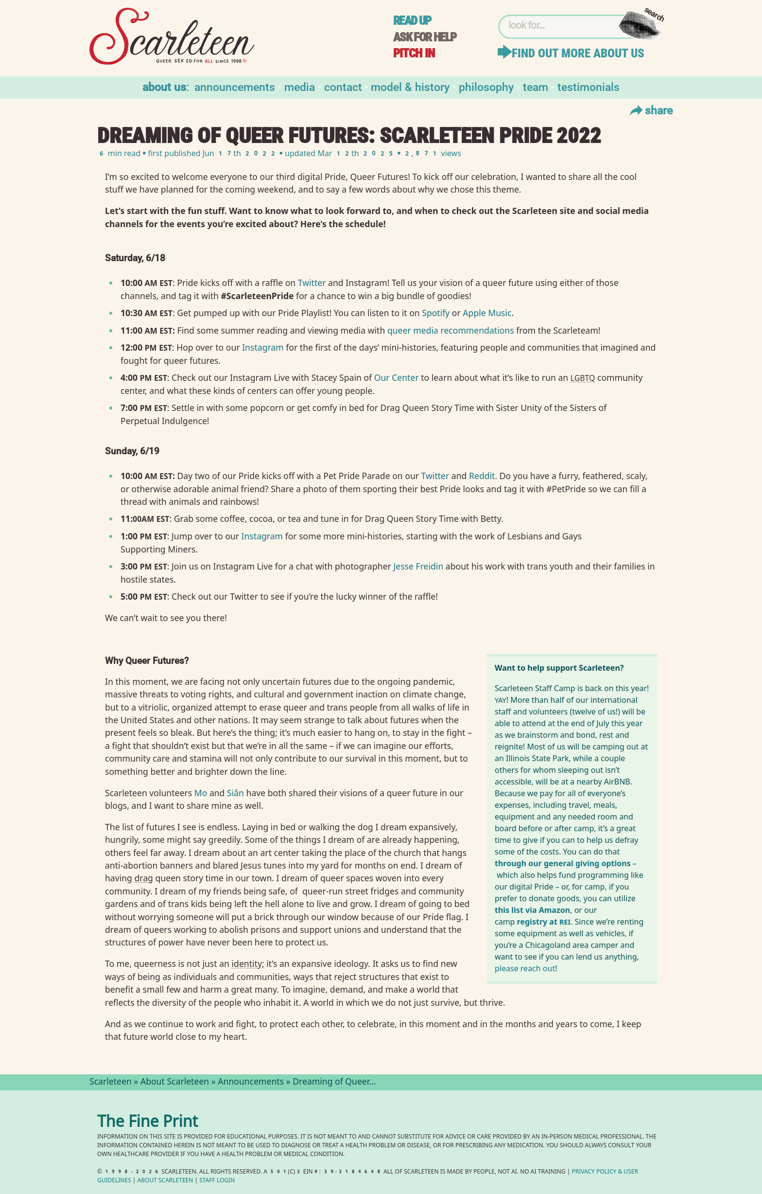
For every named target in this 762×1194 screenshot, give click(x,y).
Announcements (234, 86)
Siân (235, 793)
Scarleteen (110, 1082)
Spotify (436, 312)
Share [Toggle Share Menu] (650, 110)
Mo (201, 793)
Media (299, 86)
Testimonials (588, 86)
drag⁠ (144, 878)
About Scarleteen (174, 1082)
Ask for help (424, 37)
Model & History (410, 86)
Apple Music (487, 312)
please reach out (525, 968)
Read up (412, 21)
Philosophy (486, 86)
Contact (343, 86)
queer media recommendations (450, 330)
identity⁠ (247, 963)
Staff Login (217, 1181)
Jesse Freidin (418, 566)
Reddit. (483, 475)
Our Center (396, 377)
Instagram (263, 347)
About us (164, 86)
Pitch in (414, 53)
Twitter (312, 282)
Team (535, 86)
